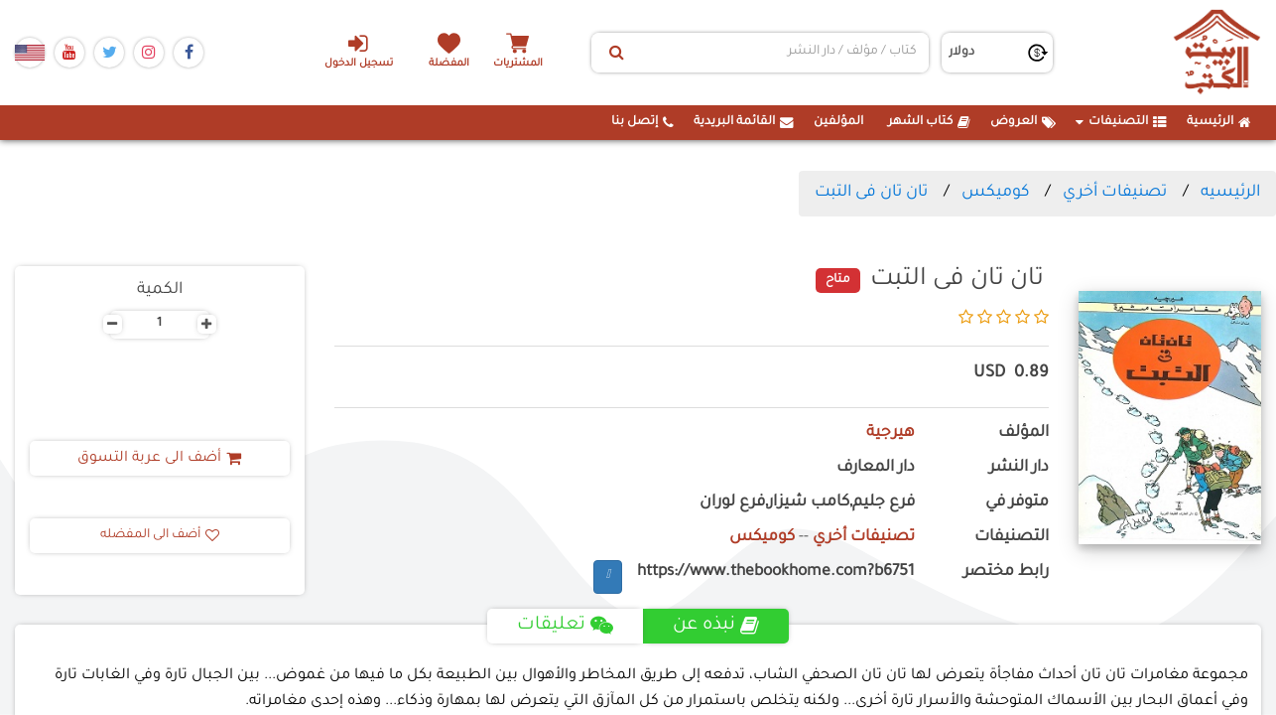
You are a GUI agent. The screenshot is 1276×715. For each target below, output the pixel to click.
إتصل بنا (642, 122)
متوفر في (1017, 503)
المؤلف (1023, 433)
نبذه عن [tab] (716, 626)
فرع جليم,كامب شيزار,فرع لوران (807, 503)
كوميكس (995, 193)
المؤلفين (838, 122)
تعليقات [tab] (565, 626)
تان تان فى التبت (871, 193)
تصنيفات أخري (1115, 193)
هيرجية (890, 433)
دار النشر (1019, 468)
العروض (1023, 122)
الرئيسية (1219, 122)
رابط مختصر (1006, 572)
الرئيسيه (1230, 193)
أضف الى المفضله (159, 535)
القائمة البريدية (744, 122)
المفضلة (450, 64)
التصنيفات (1121, 122)
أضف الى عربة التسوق (159, 459)
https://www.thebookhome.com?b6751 (776, 572)
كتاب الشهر (929, 122)
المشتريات (518, 64)
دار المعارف (875, 468)
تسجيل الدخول (359, 51)
